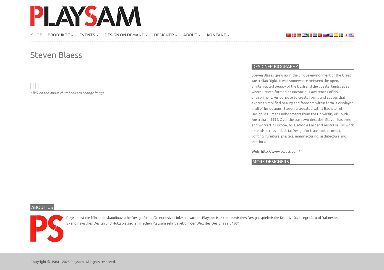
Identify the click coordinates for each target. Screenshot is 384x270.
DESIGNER (164, 34)
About (190, 34)
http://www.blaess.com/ (280, 151)
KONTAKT (216, 34)
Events (87, 34)
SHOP (36, 34)
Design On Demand (125, 34)
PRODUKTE (59, 34)
